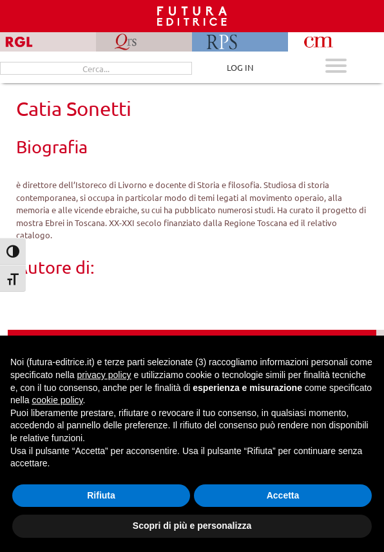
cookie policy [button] (57, 400)
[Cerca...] (96, 68)
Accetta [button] (283, 495)
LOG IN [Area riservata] (240, 67)
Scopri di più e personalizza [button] (192, 525)
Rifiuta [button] (101, 495)
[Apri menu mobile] (336, 67)
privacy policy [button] (104, 375)
